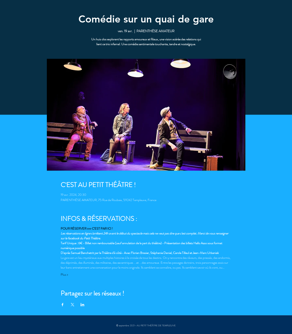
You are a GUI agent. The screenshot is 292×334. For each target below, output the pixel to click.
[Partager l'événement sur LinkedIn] (82, 304)
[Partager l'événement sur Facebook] (62, 304)
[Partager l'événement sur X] (72, 304)
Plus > (64, 274)
